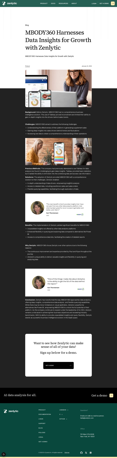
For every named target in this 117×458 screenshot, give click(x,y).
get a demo (43, 441)
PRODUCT (42, 410)
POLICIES (42, 432)
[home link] (11, 411)
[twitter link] (86, 453)
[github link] (81, 453)
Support (42, 423)
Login (94, 3)
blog (41, 428)
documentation (45, 414)
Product (27, 66)
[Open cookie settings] (4, 454)
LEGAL (41, 437)
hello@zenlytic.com (87, 418)
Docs (53, 3)
